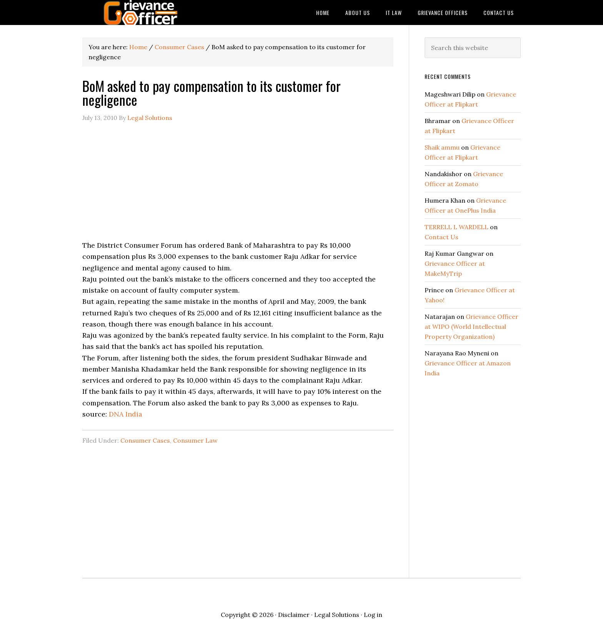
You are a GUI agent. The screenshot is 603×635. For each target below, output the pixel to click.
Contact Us (441, 237)
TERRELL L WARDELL (456, 227)
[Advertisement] (237, 186)
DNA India (125, 414)
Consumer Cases (145, 440)
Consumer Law (195, 440)
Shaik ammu (442, 147)
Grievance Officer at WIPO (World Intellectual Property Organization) (471, 326)
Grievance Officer (143, 12)
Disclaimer (294, 614)
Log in (373, 614)
